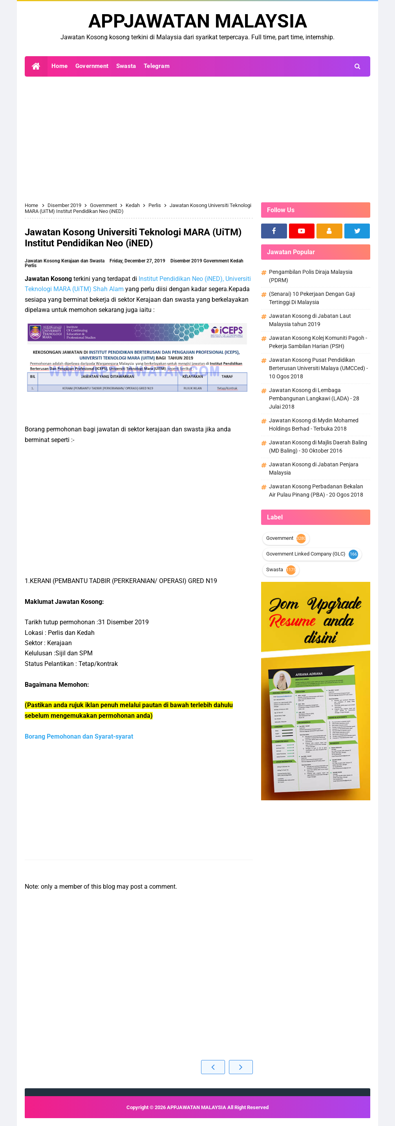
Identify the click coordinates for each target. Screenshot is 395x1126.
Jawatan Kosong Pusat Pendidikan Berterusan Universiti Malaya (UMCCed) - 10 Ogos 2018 (318, 368)
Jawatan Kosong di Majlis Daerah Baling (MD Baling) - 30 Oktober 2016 (318, 446)
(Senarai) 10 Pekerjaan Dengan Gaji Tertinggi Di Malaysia (312, 298)
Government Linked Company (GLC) (306, 554)
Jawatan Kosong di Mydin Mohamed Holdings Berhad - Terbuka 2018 (313, 424)
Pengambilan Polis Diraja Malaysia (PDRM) (311, 276)
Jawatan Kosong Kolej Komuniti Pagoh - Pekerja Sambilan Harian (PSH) (318, 342)
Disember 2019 (186, 261)
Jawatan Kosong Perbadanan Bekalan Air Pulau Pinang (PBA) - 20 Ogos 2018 (316, 490)
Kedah (236, 261)
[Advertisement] (197, 139)
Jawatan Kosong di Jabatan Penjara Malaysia (313, 468)
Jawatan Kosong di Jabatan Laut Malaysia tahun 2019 (310, 320)
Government (216, 261)
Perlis (31, 265)
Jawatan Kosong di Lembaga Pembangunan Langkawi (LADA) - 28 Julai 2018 (314, 398)
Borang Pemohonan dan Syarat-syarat (79, 736)
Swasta (274, 569)
